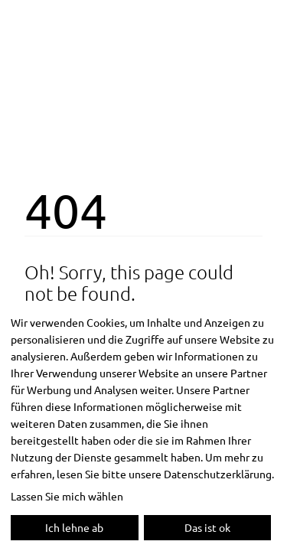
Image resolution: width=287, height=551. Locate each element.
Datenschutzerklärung (218, 474)
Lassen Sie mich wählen (67, 496)
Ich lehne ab (74, 527)
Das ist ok (207, 527)
